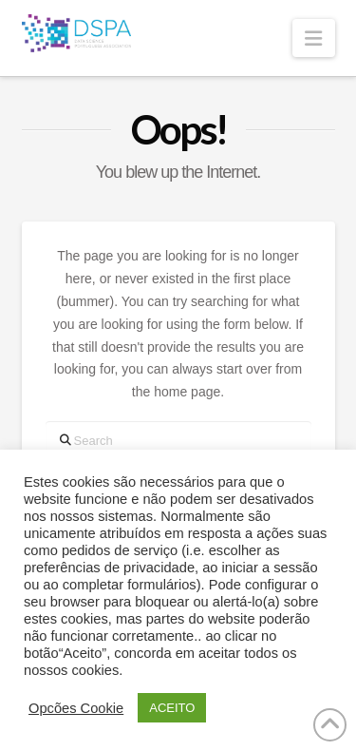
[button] (313, 38)
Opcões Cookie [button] (75, 708)
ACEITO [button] (172, 708)
